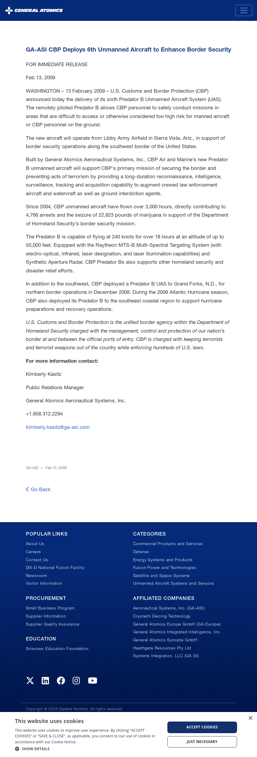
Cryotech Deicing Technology (162, 616)
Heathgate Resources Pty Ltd (162, 648)
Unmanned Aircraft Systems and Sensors (173, 583)
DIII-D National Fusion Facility (55, 567)
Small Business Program (50, 608)
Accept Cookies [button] (202, 727)
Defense (141, 551)
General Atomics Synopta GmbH (165, 639)
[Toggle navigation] (244, 10)
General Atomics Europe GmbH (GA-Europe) (177, 624)
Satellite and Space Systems (161, 575)
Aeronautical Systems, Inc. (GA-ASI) (169, 608)
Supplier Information (46, 616)
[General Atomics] (34, 10)
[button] (88, 749)
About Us (35, 543)
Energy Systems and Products (163, 559)
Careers (33, 551)
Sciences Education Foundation (57, 648)
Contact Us (37, 559)
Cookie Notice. (64, 741)
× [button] (250, 718)
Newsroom (36, 575)
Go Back (38, 489)
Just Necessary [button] (202, 741)
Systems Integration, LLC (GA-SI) (166, 655)
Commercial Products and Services (168, 543)
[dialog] (128, 734)
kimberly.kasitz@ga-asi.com (58, 427)
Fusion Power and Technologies (164, 567)
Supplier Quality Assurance (53, 624)
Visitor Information (44, 583)
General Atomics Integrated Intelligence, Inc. (177, 631)
